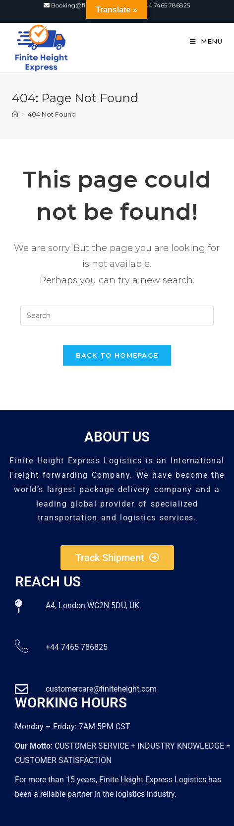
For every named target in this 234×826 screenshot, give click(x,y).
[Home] (15, 114)
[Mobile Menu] (206, 41)
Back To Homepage (117, 355)
